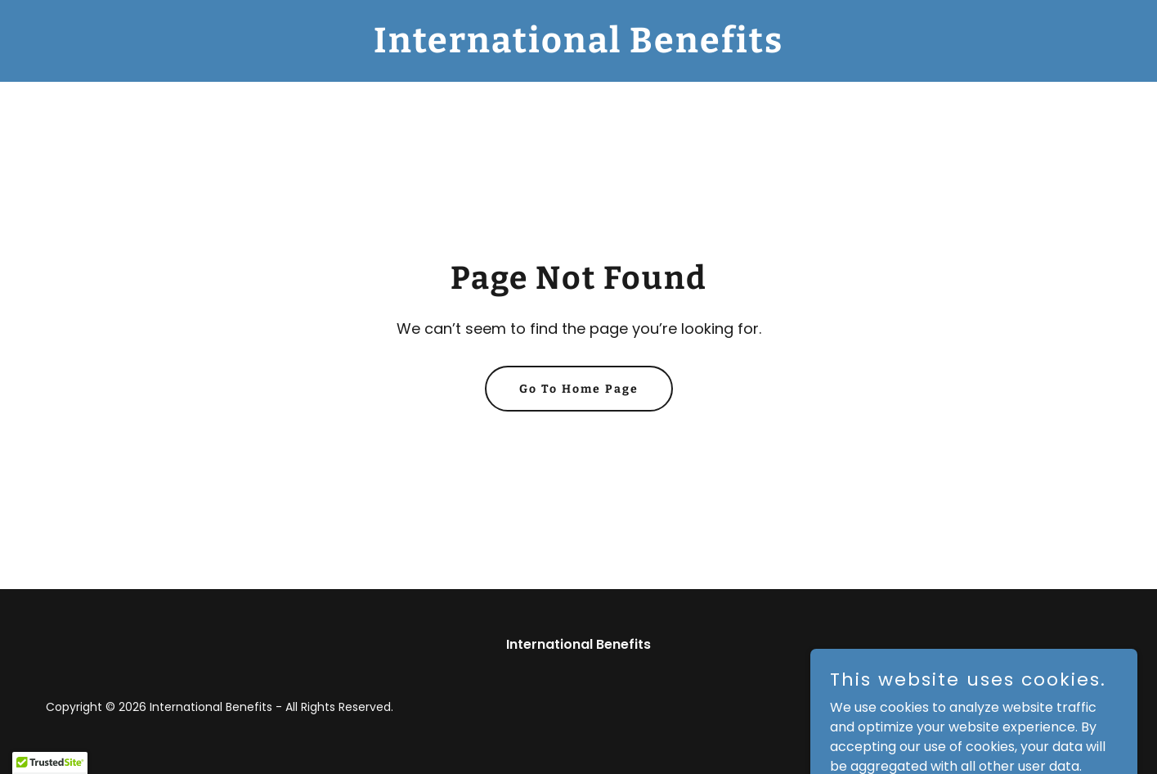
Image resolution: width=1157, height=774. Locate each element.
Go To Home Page (579, 389)
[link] (578, 47)
